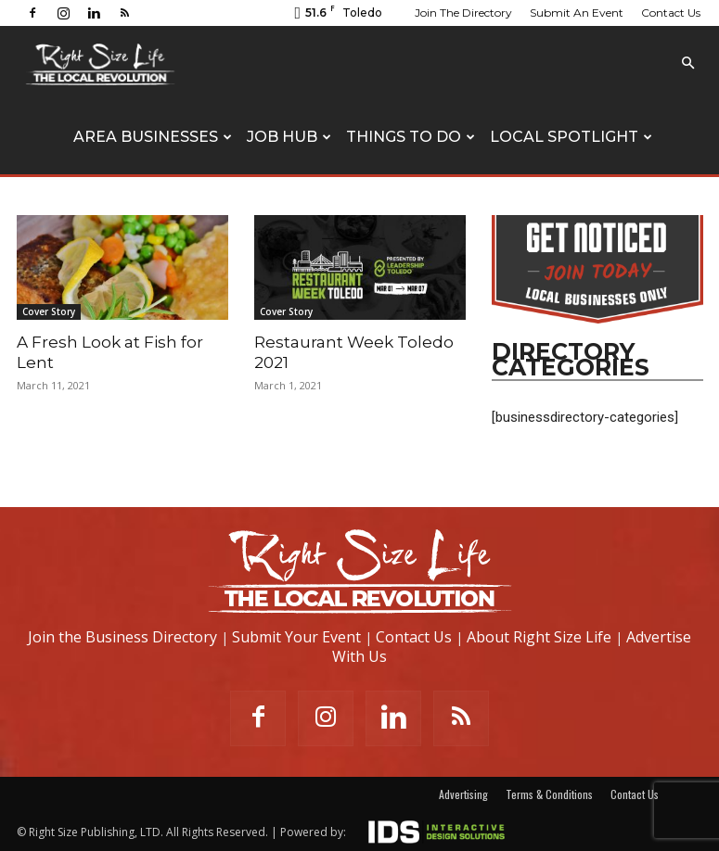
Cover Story (48, 311)
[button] (688, 63)
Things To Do (410, 137)
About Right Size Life (539, 637)
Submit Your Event (296, 637)
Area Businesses (152, 137)
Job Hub (289, 137)
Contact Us (670, 12)
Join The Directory (463, 12)
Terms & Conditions (549, 794)
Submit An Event (576, 12)
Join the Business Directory (122, 637)
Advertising (463, 794)
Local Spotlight (571, 137)
